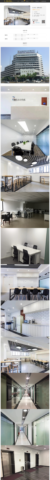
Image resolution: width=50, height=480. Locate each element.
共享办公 (32, 1)
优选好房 (23, 1)
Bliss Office (5, 3)
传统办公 (27, 1)
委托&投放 (37, 1)
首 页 (18, 1)
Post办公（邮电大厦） (11, 3)
